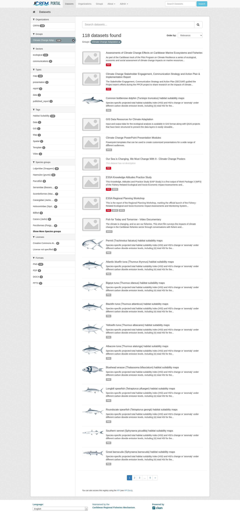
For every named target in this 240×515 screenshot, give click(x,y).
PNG (108, 110)
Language (38, 504)
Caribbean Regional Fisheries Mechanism (113, 507)
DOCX (115, 189)
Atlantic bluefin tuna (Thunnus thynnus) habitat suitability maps (140, 261)
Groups (99, 4)
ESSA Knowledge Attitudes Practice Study (129, 177)
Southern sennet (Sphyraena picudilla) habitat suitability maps (139, 430)
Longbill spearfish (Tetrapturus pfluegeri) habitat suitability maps (140, 388)
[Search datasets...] (138, 24)
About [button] (111, 4)
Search (202, 4)
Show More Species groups (47, 231)
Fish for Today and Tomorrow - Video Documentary (133, 219)
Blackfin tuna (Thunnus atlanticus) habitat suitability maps (137, 304)
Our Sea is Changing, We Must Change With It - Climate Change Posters (145, 159)
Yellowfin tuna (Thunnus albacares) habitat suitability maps (138, 325)
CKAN (157, 507)
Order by (171, 35)
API (118, 490)
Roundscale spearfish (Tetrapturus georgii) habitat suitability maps (142, 409)
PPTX (109, 150)
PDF (108, 65)
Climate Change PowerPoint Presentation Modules (133, 137)
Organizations (84, 4)
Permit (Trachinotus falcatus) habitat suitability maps (134, 240)
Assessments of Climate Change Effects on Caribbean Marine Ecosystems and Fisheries (154, 53)
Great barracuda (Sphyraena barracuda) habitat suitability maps (140, 452)
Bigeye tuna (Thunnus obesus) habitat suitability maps (135, 283)
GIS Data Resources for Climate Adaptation (129, 119)
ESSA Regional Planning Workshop (125, 198)
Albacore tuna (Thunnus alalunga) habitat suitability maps (137, 346)
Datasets (69, 4)
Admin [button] (124, 4)
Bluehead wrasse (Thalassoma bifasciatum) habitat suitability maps (142, 367)
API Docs (128, 490)
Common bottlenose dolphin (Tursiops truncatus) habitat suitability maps (145, 98)
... (145, 478)
